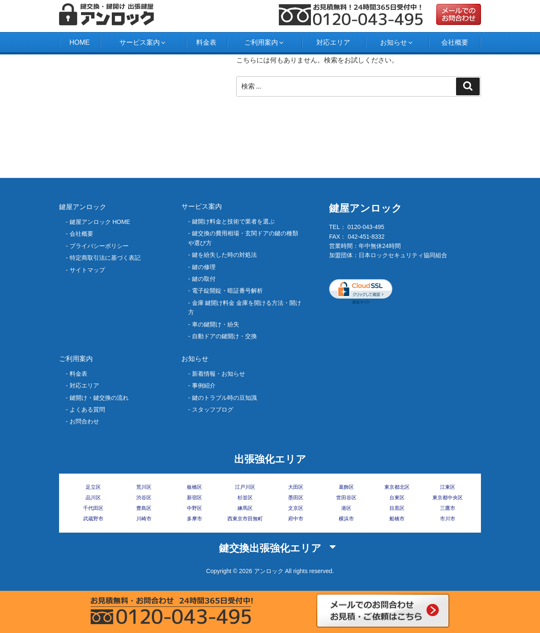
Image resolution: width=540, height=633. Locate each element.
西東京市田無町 (245, 519)
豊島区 (143, 508)
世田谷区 (346, 498)
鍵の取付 (204, 278)
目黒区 (397, 508)
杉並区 (245, 498)
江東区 (447, 487)
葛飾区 (346, 487)
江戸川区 (245, 487)
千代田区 (93, 508)
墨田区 (295, 498)
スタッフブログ (212, 409)
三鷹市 (447, 508)
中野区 (194, 508)
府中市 (295, 519)
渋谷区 (143, 498)
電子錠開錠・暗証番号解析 (227, 290)
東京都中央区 (447, 498)
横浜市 (346, 519)
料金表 (206, 42)
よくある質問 (87, 409)
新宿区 (194, 498)
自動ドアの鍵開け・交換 (224, 336)
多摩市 (194, 519)
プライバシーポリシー (99, 245)
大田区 (295, 487)
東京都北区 (397, 487)
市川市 (447, 519)
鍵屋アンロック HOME (100, 221)
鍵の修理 (204, 267)
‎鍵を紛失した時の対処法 (224, 254)
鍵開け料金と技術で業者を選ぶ (233, 221)
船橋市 (397, 519)
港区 (346, 508)
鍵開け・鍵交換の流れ (99, 397)
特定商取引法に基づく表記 (105, 257)
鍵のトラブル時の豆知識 (224, 397)
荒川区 (143, 487)
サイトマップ (87, 270)
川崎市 (143, 519)
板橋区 (194, 487)
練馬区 (245, 508)
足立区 (93, 487)
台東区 (397, 498)
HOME (79, 42)
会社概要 (454, 42)
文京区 (295, 508)
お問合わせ (84, 421)
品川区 (93, 498)
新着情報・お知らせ (218, 373)
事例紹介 (204, 385)
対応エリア (333, 42)
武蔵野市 (93, 519)
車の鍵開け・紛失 (215, 324)
